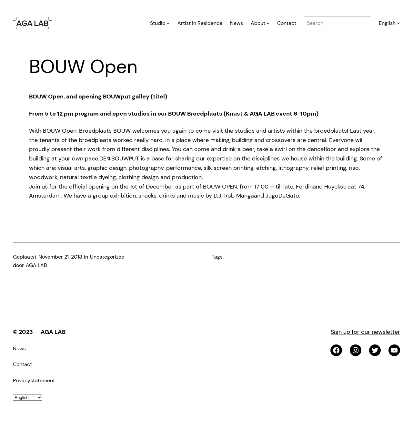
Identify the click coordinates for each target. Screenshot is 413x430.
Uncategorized (107, 256)
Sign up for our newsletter (365, 332)
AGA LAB (53, 332)
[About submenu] (268, 23)
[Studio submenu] (168, 23)
